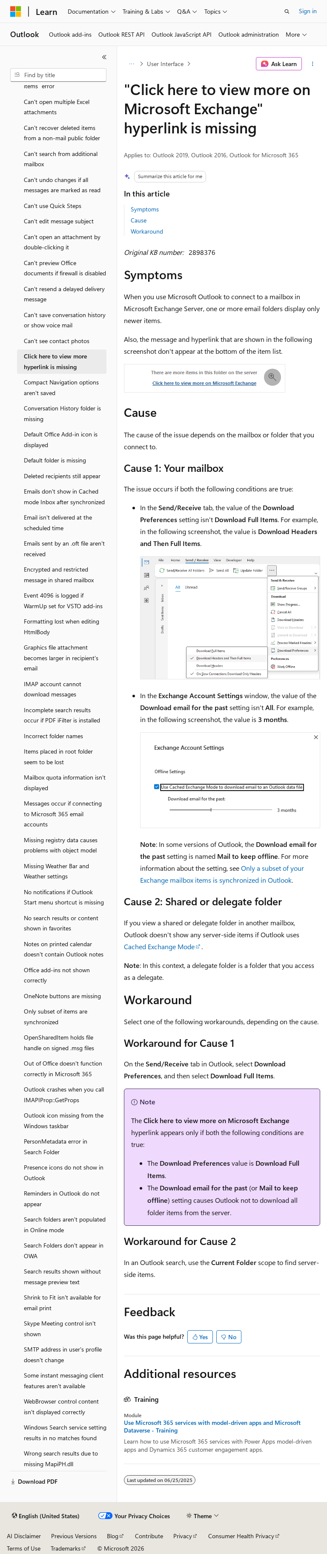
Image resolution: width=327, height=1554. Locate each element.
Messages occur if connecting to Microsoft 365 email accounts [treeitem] (63, 813)
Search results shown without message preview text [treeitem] (62, 1276)
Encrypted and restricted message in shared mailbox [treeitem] (59, 574)
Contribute (149, 1536)
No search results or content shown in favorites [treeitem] (61, 923)
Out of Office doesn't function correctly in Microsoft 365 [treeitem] (63, 1068)
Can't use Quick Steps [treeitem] (52, 206)
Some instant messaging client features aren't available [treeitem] (63, 1380)
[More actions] (312, 64)
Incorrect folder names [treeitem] (53, 736)
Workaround (147, 231)
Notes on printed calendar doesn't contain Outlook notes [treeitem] (63, 949)
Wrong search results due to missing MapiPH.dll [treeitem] (61, 1458)
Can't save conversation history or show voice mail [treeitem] (65, 320)
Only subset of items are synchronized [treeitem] (55, 1016)
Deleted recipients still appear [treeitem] (62, 476)
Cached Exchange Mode (159, 946)
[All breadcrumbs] (131, 64)
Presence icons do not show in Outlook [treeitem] (63, 1172)
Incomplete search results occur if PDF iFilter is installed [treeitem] (62, 715)
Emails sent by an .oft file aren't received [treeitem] (64, 548)
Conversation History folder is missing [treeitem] (62, 413)
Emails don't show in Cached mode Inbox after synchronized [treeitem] (64, 496)
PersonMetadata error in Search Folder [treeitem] (55, 1146)
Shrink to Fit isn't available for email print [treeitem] (62, 1302)
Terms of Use (23, 1548)
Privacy (182, 1536)
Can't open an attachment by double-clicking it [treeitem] (62, 242)
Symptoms (145, 209)
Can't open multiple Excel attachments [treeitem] (56, 107)
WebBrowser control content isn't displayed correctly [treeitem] (61, 1406)
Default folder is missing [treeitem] (55, 460)
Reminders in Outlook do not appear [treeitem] (62, 1198)
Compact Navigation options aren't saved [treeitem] (61, 387)
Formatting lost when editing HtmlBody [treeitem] (61, 626)
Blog (112, 1536)
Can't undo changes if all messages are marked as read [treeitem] (62, 185)
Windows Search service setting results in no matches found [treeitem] (65, 1432)
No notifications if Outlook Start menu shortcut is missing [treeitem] (64, 897)
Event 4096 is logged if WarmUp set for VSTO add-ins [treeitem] (63, 600)
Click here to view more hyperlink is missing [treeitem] (55, 361)
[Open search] (286, 11)
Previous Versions (74, 1536)
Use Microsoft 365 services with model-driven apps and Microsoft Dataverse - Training (212, 1426)
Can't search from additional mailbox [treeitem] (61, 159)
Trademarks (65, 1548)
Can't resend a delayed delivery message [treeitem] (64, 294)
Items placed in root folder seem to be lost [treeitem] (58, 756)
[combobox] (58, 75)
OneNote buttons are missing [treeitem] (62, 996)
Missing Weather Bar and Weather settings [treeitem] (56, 871)
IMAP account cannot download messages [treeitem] (52, 689)
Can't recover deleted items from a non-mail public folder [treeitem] (62, 133)
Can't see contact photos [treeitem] (56, 341)
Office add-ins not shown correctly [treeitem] (57, 975)
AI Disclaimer (24, 1536)
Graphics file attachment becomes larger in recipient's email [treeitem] (61, 657)
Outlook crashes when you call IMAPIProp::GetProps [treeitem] (64, 1094)
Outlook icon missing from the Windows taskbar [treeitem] (63, 1120)
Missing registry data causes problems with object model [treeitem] (61, 845)
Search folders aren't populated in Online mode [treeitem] (65, 1224)
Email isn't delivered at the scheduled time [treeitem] (58, 522)
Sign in (308, 11)
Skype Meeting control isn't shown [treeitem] (60, 1328)
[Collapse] (104, 57)
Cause (138, 220)
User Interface (165, 64)
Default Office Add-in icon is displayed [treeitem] (61, 439)
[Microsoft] (15, 11)
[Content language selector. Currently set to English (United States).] (46, 1516)
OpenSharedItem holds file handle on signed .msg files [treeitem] (59, 1042)
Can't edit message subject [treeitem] (59, 221)
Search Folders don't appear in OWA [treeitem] (63, 1250)
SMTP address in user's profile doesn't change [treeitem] (63, 1354)
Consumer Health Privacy (241, 1536)
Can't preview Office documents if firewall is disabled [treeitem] (65, 268)
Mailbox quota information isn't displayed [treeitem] (65, 782)
